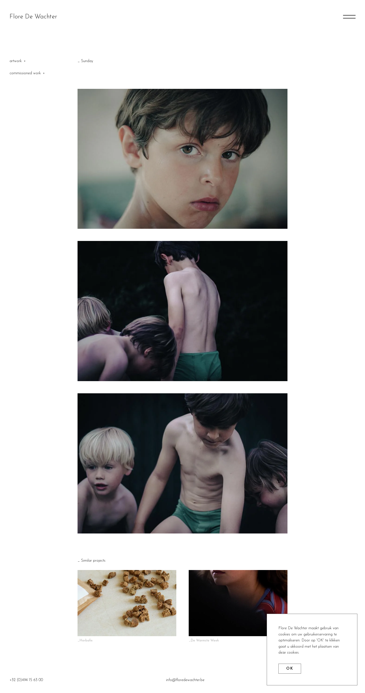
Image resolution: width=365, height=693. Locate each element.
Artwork (16, 61)
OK (289, 669)
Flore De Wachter (33, 17)
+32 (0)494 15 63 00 (26, 680)
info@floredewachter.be (185, 680)
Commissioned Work (25, 73)
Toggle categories (24, 61)
